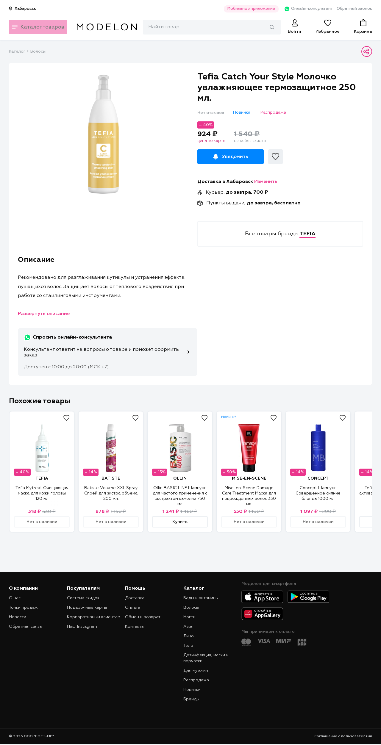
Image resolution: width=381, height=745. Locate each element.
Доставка (134, 598)
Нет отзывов (210, 113)
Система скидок (83, 598)
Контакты (134, 627)
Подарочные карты (87, 607)
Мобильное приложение (245, 9)
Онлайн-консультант (304, 9)
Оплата (132, 607)
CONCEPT (318, 478)
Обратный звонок (354, 9)
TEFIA (41, 478)
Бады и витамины (200, 598)
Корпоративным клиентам (93, 617)
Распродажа (196, 680)
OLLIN (180, 478)
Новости (17, 617)
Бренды (191, 699)
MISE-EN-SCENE (249, 478)
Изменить (265, 181)
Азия (188, 627)
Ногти (189, 617)
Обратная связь (25, 627)
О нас (15, 598)
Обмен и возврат (142, 617)
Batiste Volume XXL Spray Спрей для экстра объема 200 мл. (111, 493)
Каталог (17, 52)
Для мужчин (195, 671)
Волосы (38, 52)
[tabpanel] (103, 134)
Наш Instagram (82, 627)
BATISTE (111, 478)
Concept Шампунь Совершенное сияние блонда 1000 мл (318, 493)
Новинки (192, 690)
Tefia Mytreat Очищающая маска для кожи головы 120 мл (41, 493)
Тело (188, 646)
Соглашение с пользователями (343, 736)
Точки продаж (23, 607)
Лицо (188, 636)
